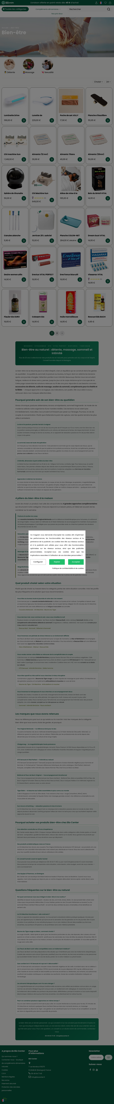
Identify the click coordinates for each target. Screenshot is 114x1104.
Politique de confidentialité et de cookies (68, 568)
